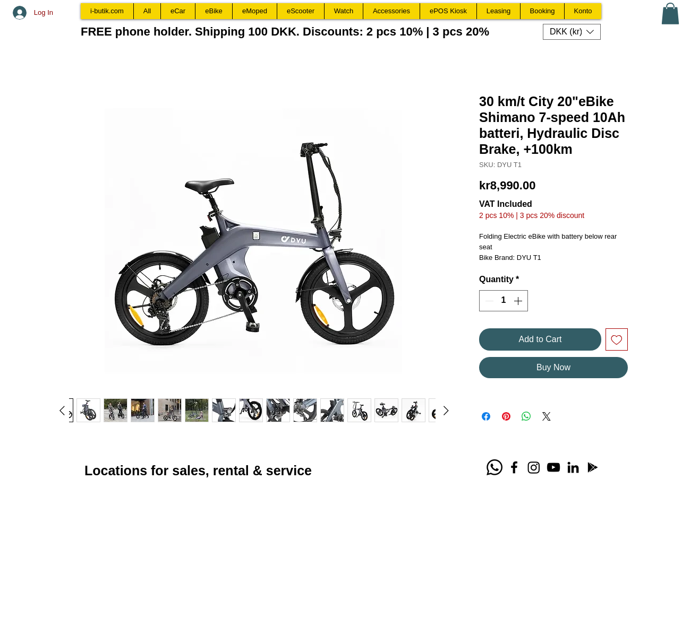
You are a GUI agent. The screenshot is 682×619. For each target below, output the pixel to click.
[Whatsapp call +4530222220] (494, 467)
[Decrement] (488, 301)
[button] (670, 13)
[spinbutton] (504, 301)
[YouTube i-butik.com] (553, 467)
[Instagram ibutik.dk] (534, 467)
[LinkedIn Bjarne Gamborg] (573, 467)
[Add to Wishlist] (617, 339)
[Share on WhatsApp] (526, 416)
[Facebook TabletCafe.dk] (514, 467)
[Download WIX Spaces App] (593, 467)
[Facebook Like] (400, 470)
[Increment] (519, 301)
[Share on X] (546, 416)
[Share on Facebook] (486, 416)
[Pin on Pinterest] (506, 416)
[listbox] (572, 32)
